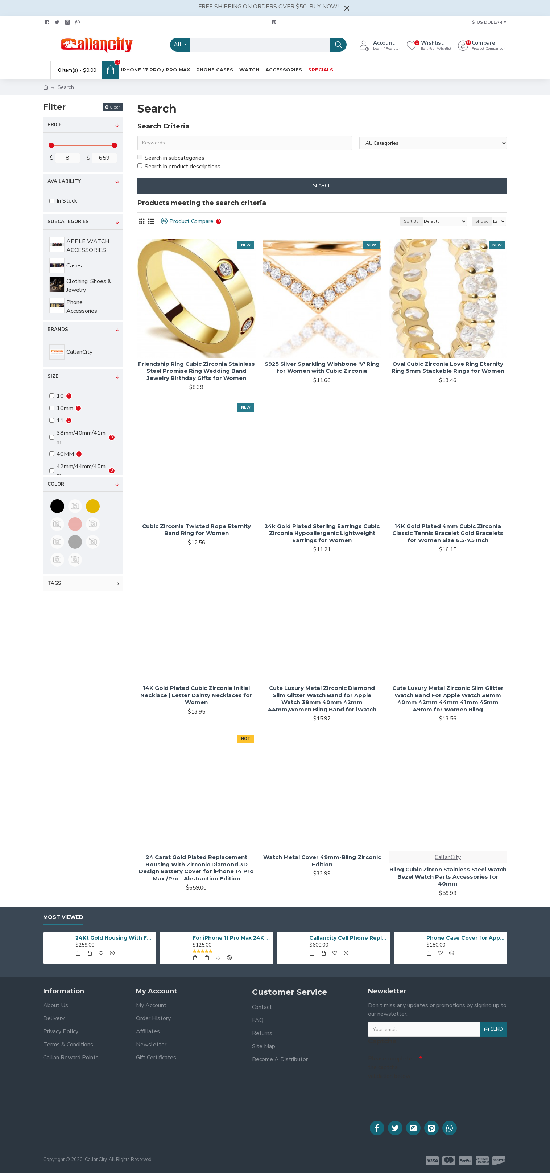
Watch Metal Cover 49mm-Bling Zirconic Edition (322, 861)
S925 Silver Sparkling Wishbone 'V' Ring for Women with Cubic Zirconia (322, 367)
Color (55, 484)
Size (52, 376)
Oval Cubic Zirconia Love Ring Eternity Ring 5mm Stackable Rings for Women (448, 367)
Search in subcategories (170, 158)
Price (54, 125)
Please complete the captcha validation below (390, 1067)
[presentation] (419, 1095)
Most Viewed (63, 917)
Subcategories (68, 221)
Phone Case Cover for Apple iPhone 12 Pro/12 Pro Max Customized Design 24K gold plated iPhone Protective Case (465, 938)
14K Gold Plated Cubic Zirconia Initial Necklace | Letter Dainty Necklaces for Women (196, 695)
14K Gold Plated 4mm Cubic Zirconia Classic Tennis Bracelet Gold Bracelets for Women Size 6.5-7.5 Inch (447, 533)
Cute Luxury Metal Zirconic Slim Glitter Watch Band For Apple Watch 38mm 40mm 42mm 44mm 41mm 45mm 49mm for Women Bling (448, 698)
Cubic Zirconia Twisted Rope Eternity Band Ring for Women (196, 530)
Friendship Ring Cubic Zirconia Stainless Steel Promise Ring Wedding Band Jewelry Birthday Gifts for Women (196, 370)
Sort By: (411, 221)
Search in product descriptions (178, 167)
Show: (481, 221)
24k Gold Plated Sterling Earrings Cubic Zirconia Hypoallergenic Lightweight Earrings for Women (322, 533)
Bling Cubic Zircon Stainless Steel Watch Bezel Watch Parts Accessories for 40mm (447, 876)
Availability (64, 181)
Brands (57, 329)
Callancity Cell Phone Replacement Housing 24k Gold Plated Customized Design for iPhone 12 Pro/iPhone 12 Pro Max (348, 938)
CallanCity (448, 857)
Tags (54, 583)
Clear (114, 107)
